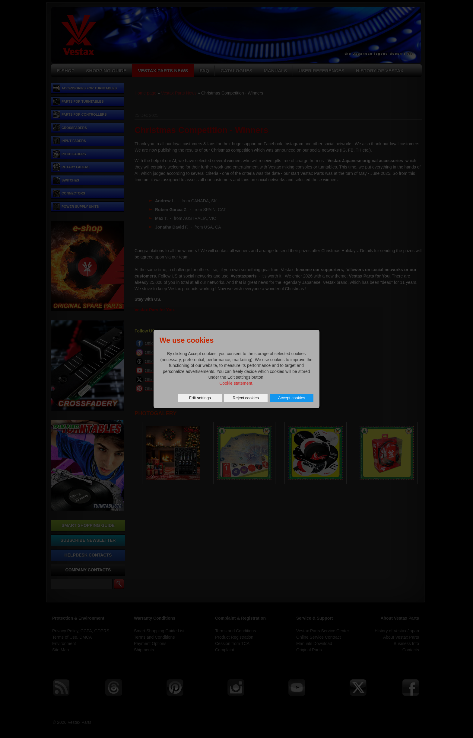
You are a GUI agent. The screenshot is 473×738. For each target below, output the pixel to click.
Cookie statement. (236, 383)
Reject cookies (246, 398)
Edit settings (200, 398)
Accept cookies (291, 398)
